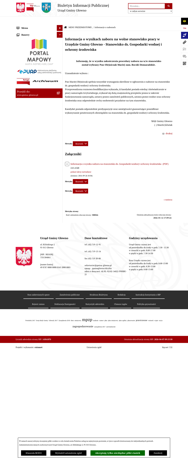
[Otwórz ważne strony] (184, 49)
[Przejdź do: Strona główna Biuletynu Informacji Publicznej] (65, 19)
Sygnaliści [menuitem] (22, 269)
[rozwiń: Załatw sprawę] (60, 47)
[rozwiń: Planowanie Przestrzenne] (60, 138)
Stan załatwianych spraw (38, 411)
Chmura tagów (120, 420)
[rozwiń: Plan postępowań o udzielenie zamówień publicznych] (60, 242)
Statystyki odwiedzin (95, 420)
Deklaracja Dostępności (64, 420)
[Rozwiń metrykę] (80, 135)
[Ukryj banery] (60, 276)
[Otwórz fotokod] (184, 63)
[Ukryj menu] (60, 20)
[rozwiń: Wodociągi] (60, 194)
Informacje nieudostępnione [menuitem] (31, 224)
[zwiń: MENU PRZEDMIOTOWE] (60, 32)
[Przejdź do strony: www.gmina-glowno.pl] (184, 42)
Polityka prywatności (146, 420)
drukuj (169, 125)
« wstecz (168, 191)
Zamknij (158, 452)
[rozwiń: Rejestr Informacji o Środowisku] (60, 92)
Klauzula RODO (34, 452)
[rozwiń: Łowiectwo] (60, 107)
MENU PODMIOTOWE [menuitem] (28, 26)
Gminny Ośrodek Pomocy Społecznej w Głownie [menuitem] (36, 253)
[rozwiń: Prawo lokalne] (60, 54)
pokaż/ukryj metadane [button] (80, 164)
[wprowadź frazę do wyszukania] (146, 6)
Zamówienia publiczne (70, 411)
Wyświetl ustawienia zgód (68, 452)
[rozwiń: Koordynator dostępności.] (60, 202)
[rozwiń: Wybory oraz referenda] (60, 77)
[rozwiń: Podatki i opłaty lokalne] (60, 62)
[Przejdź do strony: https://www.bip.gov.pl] (184, 28)
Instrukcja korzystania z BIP (148, 411)
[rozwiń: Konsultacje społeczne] (60, 187)
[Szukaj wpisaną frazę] (168, 6)
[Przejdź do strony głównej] (62, 8)
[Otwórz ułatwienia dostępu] (184, 21)
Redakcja (122, 411)
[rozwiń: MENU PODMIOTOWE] (60, 26)
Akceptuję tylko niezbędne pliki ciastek (117, 452)
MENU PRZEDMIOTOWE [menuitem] (29, 31)
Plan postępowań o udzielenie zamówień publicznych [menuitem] (32, 244)
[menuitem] (39, 39)
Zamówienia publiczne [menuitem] (28, 236)
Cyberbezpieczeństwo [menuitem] (28, 263)
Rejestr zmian (38, 420)
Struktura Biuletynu (99, 411)
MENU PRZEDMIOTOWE (80, 19)
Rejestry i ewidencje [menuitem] (27, 230)
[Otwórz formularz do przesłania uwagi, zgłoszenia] (184, 56)
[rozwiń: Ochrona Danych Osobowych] (60, 168)
